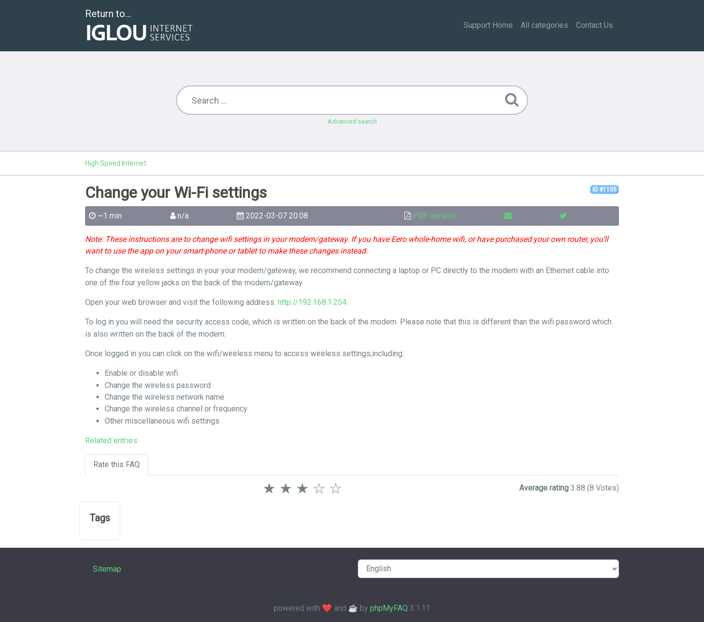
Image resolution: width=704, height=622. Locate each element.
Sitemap (107, 569)
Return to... (140, 26)
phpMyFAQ (389, 608)
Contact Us (594, 25)
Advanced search (352, 121)
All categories (544, 25)
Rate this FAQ (116, 464)
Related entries (111, 440)
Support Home (488, 25)
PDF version (434, 215)
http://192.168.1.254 (312, 302)
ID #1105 (604, 189)
